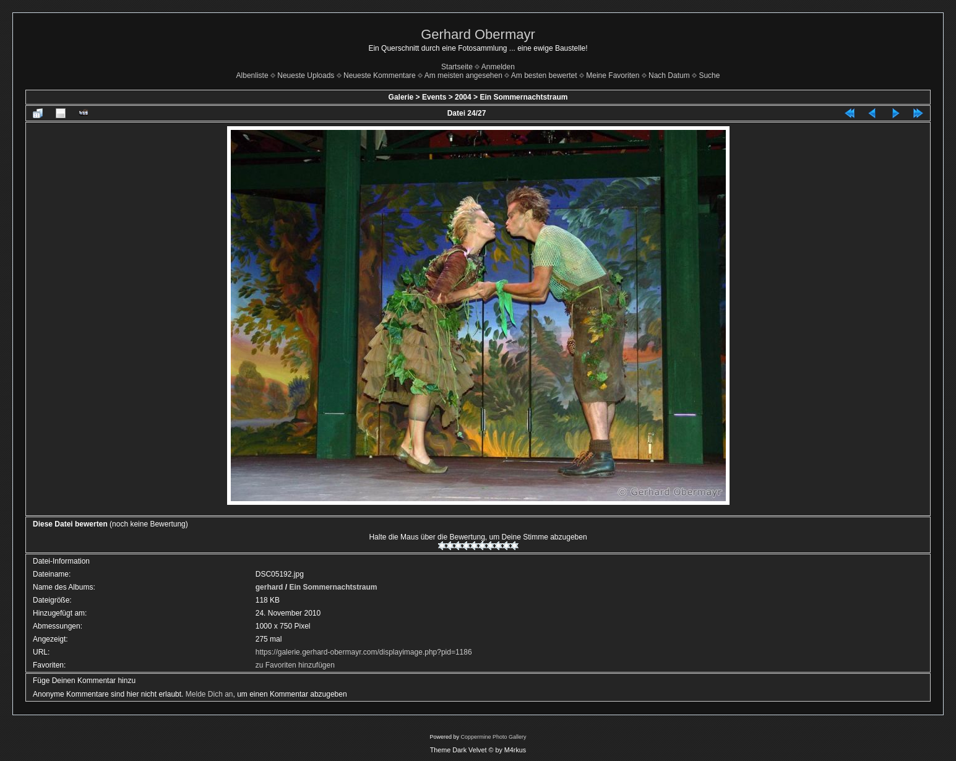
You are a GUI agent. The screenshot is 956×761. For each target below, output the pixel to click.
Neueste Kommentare (379, 75)
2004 (463, 97)
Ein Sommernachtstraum (523, 97)
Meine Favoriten (612, 75)
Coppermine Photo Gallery (493, 737)
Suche (709, 75)
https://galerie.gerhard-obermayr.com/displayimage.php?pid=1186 (364, 652)
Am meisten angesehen (463, 75)
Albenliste (252, 75)
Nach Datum (669, 75)
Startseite (457, 66)
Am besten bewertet (544, 75)
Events (434, 97)
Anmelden (498, 66)
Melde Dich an (209, 694)
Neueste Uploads (305, 75)
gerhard (269, 587)
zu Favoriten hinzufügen (295, 665)
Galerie (401, 97)
